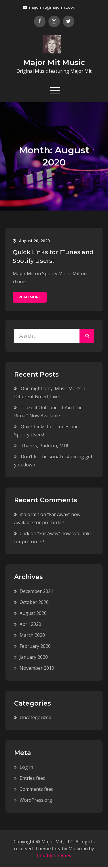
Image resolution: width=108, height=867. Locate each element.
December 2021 (36, 591)
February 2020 (35, 646)
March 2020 (32, 635)
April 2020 (30, 624)
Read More (29, 297)
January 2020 (34, 657)
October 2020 (34, 602)
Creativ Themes (54, 855)
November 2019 (37, 668)
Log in (26, 767)
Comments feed (37, 789)
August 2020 (33, 613)
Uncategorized (35, 717)
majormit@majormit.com (50, 7)
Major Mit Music (54, 62)
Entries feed (33, 778)
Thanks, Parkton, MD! (44, 445)
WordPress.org (36, 800)
